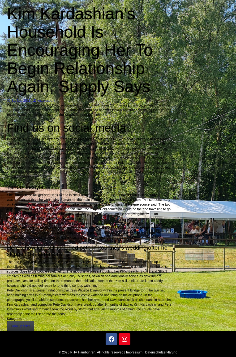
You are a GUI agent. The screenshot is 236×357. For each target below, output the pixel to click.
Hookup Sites (20, 326)
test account (44, 100)
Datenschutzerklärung (161, 352)
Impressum (134, 352)
